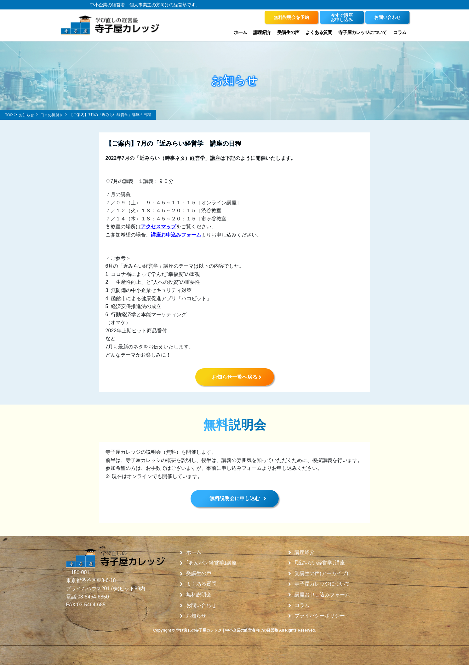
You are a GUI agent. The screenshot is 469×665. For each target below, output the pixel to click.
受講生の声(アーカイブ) (321, 573)
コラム (399, 32)
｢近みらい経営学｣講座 (320, 562)
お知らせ (196, 615)
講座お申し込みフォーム (322, 594)
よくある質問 (319, 32)
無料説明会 (198, 594)
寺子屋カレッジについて (362, 32)
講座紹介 (262, 32)
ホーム (240, 32)
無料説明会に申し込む (234, 498)
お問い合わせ (201, 605)
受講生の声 (288, 32)
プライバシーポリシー (320, 615)
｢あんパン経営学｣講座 (211, 562)
